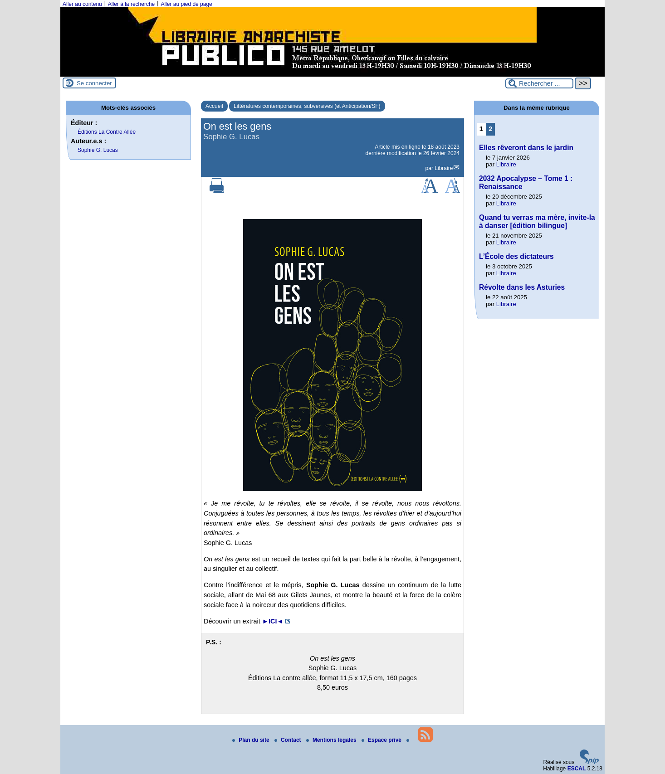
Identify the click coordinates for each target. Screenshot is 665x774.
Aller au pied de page (186, 4)
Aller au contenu (82, 4)
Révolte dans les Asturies (522, 287)
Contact (288, 740)
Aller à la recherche (131, 4)
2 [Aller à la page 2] (490, 128)
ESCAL (576, 768)
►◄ (273, 621)
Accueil (214, 106)
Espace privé (382, 740)
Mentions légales (332, 740)
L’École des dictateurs (516, 256)
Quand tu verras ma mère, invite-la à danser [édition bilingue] (537, 221)
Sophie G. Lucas (98, 150)
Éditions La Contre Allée (107, 132)
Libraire (444, 168)
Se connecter (94, 83)
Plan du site (251, 740)
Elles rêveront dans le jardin (526, 147)
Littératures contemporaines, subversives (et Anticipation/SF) (307, 106)
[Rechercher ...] (539, 83)
